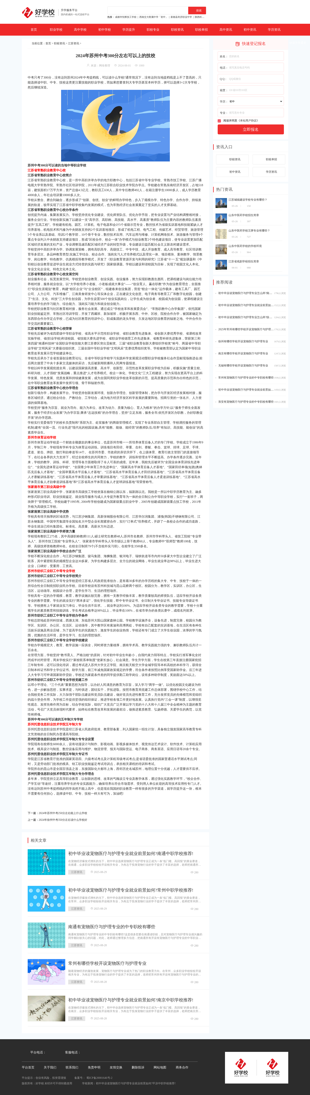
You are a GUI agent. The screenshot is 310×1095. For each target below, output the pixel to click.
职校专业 (153, 29)
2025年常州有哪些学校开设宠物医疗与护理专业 (247, 329)
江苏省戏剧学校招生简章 (244, 261)
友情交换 (116, 1066)
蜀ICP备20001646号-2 (99, 1076)
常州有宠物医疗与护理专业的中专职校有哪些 (246, 377)
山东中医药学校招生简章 (244, 215)
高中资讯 (225, 29)
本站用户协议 (248, 120)
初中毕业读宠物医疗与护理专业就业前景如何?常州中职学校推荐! (130, 888)
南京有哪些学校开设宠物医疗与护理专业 (243, 353)
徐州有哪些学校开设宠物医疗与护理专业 (243, 341)
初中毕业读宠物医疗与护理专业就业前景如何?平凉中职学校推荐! (136, 1082)
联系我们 (72, 1066)
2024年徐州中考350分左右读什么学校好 (66, 819)
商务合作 (182, 1066)
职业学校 (56, 29)
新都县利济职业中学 (181, 17)
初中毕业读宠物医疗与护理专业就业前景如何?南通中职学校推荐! (130, 852)
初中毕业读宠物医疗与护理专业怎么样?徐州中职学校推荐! (254, 317)
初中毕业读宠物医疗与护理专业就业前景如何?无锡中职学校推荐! (258, 305)
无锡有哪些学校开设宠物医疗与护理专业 (243, 365)
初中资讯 (250, 29)
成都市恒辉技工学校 (125, 17)
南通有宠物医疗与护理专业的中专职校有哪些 (111, 925)
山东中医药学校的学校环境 (245, 246)
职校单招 (201, 29)
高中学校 (80, 29)
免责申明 (94, 1066)
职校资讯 (177, 29)
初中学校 (104, 29)
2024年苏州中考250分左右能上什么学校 (66, 812)
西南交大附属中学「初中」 (153, 17)
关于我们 (50, 1066)
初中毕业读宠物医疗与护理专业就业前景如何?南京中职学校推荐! (130, 998)
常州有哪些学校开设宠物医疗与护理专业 (107, 962)
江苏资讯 (73, 43)
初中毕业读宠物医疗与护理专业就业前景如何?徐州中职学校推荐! (258, 389)
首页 (34, 29)
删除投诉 (138, 1066)
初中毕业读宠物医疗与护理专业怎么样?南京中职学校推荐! (254, 293)
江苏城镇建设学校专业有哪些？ (248, 199)
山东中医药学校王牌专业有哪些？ (249, 230)
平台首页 (28, 1066)
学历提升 (128, 29)
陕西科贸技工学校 (204, 17)
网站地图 (160, 1066)
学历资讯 (274, 29)
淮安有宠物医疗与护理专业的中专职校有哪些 (246, 401)
